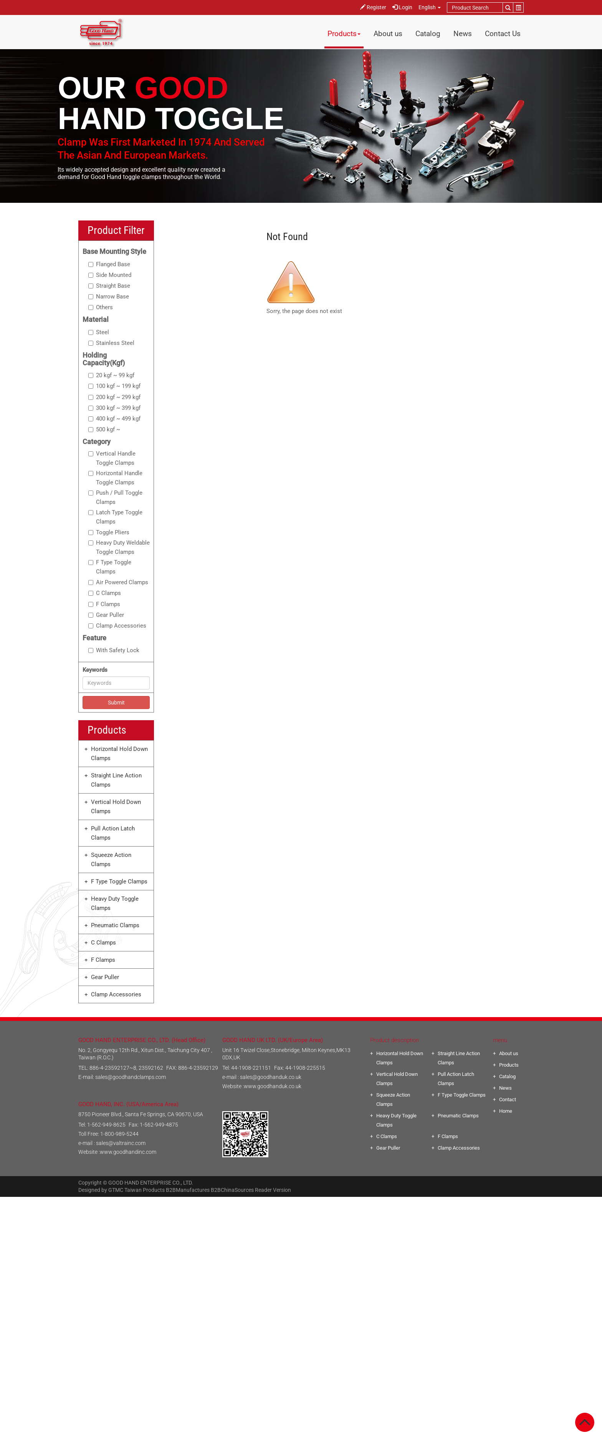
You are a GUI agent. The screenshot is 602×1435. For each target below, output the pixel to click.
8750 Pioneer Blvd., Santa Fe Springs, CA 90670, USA (140, 1114)
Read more (269, 1284)
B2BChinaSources (232, 1190)
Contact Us (503, 33)
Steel (98, 332)
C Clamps (104, 593)
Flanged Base (109, 264)
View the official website (318, 1284)
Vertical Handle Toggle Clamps (112, 458)
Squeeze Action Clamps (111, 860)
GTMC (115, 1190)
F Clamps (104, 604)
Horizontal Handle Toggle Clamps (115, 478)
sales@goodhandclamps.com (130, 1077)
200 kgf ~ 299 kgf (114, 397)
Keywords (95, 669)
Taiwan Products (144, 1190)
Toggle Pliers (108, 532)
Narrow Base (108, 296)
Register (373, 7)
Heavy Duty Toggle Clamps (115, 903)
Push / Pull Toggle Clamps (115, 497)
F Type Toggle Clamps (109, 567)
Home (505, 1111)
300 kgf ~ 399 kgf (114, 407)
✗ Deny (301, 1229)
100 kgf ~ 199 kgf (114, 386)
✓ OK (402, 1430)
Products (344, 33)
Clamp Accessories (117, 625)
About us (388, 33)
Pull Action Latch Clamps (113, 833)
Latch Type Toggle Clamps (115, 517)
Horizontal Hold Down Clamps (119, 754)
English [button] (429, 7)
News (462, 33)
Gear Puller (106, 614)
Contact (507, 1099)
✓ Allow (301, 1219)
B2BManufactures (188, 1190)
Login (402, 7)
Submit (116, 702)
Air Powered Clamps (118, 582)
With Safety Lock (113, 650)
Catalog (427, 33)
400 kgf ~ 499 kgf (114, 418)
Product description (394, 1040)
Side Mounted (109, 275)
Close (301, 1201)
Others (100, 307)
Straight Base (109, 285)
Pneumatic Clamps (115, 925)
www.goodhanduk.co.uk (272, 1086)
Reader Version (273, 1190)
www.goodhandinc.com (128, 1152)
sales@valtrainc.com (121, 1143)
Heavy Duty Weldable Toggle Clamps (119, 547)
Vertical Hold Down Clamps (116, 807)
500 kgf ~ (104, 429)
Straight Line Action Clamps (116, 780)
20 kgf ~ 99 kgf (111, 375)
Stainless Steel (111, 343)
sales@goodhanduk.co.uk (270, 1077)
